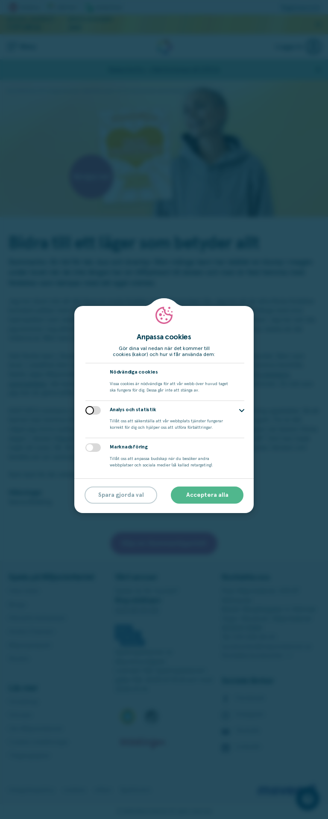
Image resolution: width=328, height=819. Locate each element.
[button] (241, 410)
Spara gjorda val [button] (121, 495)
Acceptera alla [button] (207, 495)
